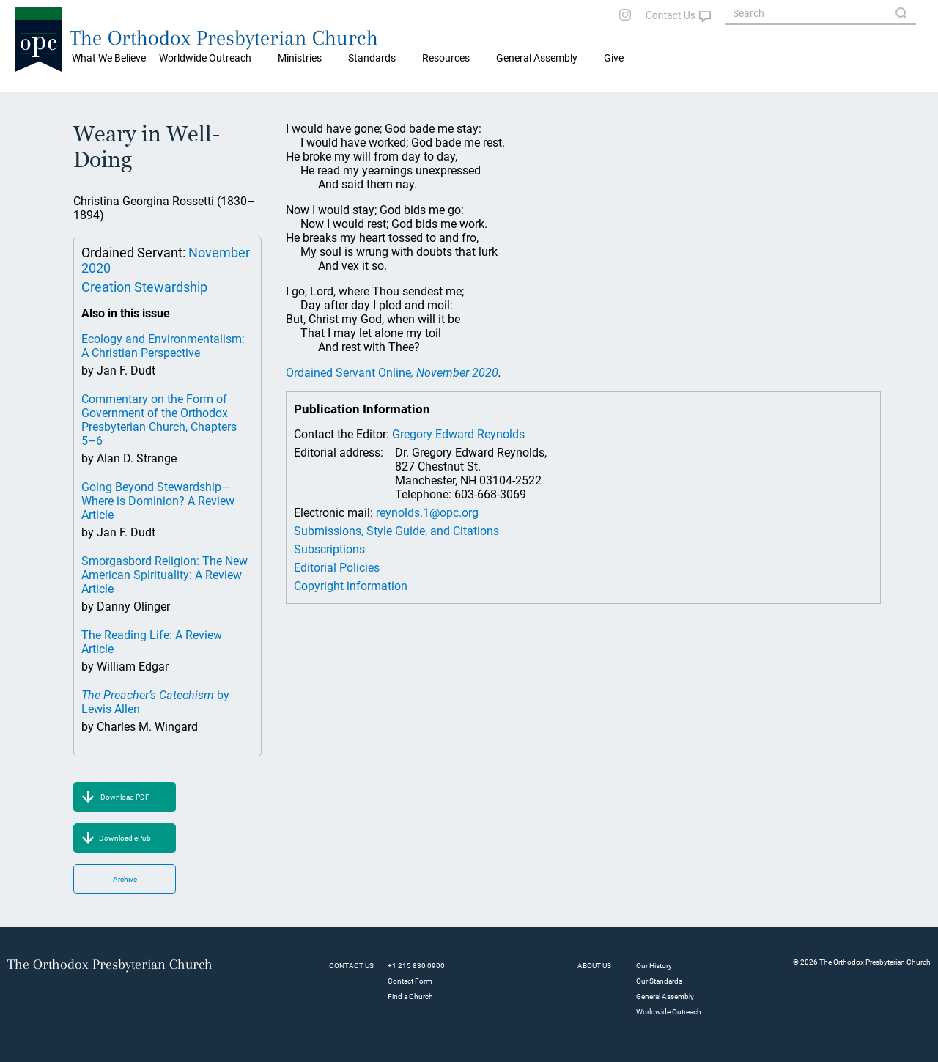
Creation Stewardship (144, 287)
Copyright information (350, 586)
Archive (125, 879)
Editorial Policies (337, 568)
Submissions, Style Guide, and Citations (396, 531)
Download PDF (124, 797)
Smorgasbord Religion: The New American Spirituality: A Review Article (164, 575)
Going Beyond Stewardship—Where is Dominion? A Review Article (157, 501)
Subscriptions (329, 549)
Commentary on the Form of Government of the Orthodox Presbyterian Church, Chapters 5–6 (159, 420)
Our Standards (659, 981)
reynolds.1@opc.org (427, 513)
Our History (654, 966)
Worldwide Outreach (668, 1012)
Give (614, 58)
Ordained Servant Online (392, 373)
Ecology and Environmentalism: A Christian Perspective (163, 346)
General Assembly (536, 58)
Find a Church (410, 996)
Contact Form (410, 981)
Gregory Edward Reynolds (458, 434)
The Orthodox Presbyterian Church (224, 38)
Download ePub (125, 838)
